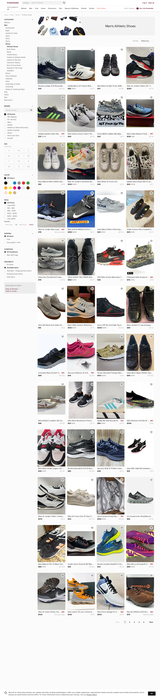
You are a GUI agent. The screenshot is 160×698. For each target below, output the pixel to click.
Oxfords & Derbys (13, 63)
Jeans (8, 36)
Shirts (8, 41)
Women (24, 8)
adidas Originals (12, 130)
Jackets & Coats (11, 33)
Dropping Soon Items (13, 274)
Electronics (52, 8)
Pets (60, 8)
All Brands (9, 114)
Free (7, 239)
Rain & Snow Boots (14, 65)
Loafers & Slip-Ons (14, 60)
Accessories (10, 28)
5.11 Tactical (10, 120)
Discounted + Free (12, 242)
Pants (8, 39)
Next (151, 622)
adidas (8, 125)
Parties (91, 8)
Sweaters (9, 79)
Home (43, 8)
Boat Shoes (11, 49)
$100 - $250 (10, 213)
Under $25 (9, 205)
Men (30, 8)
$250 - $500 (10, 216)
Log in (144, 3)
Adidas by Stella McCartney (16, 128)
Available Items (11, 268)
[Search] (46, 3)
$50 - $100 (10, 211)
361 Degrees (10, 117)
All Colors (9, 178)
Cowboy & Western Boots (16, 57)
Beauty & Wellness (72, 8)
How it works (129, 8)
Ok (152, 694)
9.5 (29, 167)
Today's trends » (12, 291)
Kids (36, 8)
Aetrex (8, 133)
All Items (8, 236)
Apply (31, 225)
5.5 (9, 156)
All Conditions (11, 252)
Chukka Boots (12, 55)
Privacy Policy (92, 695)
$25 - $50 (9, 208)
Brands (83, 8)
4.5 (19, 150)
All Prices (9, 203)
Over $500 (10, 219)
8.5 (9, 167)
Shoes (18, 15)
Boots (9, 52)
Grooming (9, 87)
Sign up (151, 3)
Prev (117, 622)
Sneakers (10, 71)
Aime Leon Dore (11, 136)
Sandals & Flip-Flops (14, 68)
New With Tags (11, 255)
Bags (7, 31)
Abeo (7, 122)
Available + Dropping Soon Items (17, 271)
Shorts (8, 73)
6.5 (28, 156)
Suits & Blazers (11, 76)
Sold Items (9, 277)
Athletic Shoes (27, 15)
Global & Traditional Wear (15, 89)
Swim (8, 81)
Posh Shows (101, 8)
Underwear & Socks (13, 84)
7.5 (19, 161)
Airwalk (8, 138)
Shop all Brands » (12, 289)
